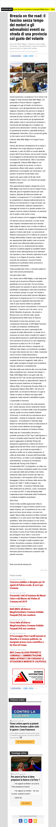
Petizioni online (17, 700)
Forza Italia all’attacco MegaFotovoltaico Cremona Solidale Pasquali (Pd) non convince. (27, 625)
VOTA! (26, 803)
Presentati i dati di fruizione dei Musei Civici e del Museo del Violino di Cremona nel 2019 (28, 598)
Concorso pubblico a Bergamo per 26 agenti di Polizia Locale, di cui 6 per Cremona (27, 585)
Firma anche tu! (25, 742)
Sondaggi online (18, 753)
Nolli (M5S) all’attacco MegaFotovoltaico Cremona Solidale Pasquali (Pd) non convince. (27, 612)
